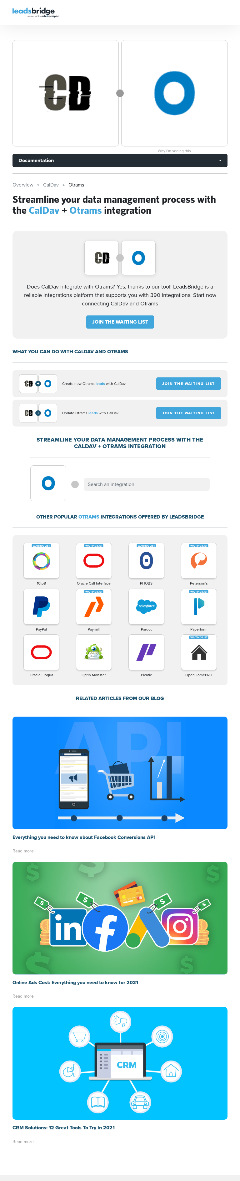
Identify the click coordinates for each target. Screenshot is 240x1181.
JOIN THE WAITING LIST (120, 321)
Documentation (36, 160)
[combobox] (146, 484)
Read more (23, 851)
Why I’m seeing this (174, 151)
